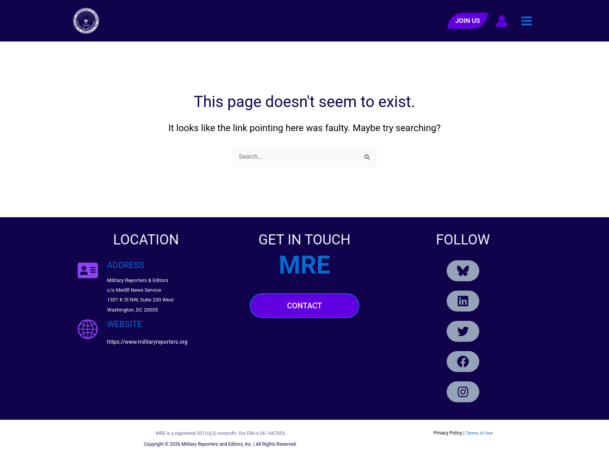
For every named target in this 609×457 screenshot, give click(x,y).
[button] (467, 21)
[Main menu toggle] (527, 20)
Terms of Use (479, 433)
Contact (304, 305)
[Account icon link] (502, 21)
